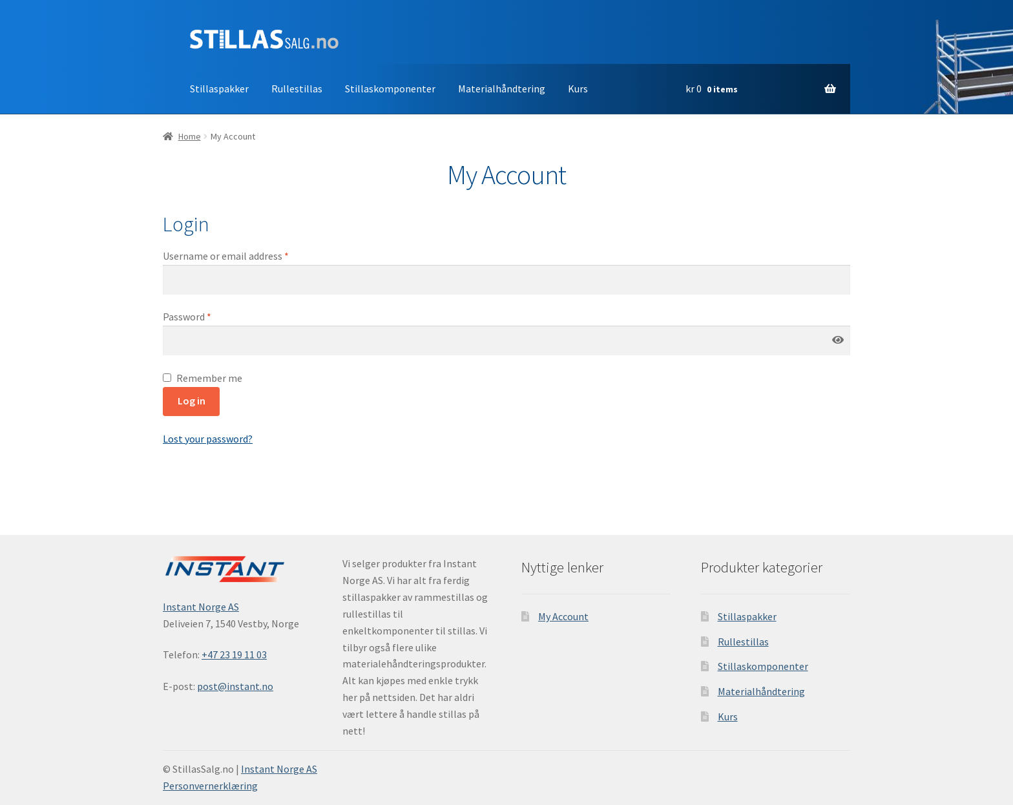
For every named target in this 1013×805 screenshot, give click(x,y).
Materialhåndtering (501, 88)
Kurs (578, 88)
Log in (191, 400)
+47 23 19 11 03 (234, 654)
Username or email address (226, 255)
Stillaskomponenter (390, 88)
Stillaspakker (219, 88)
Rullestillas (296, 88)
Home (189, 136)
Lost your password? (208, 438)
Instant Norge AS (201, 606)
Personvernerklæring (210, 785)
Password (187, 316)
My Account (563, 616)
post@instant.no (235, 686)
